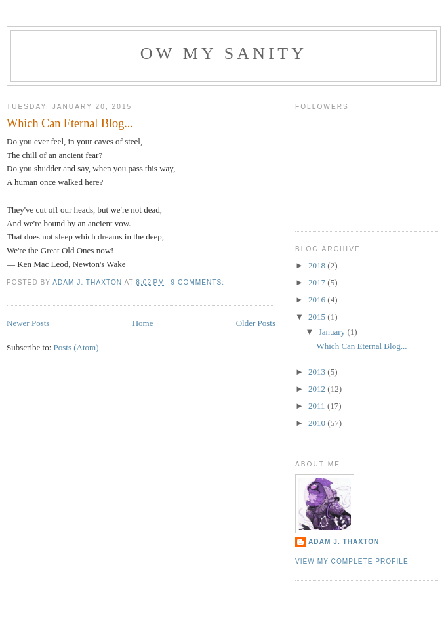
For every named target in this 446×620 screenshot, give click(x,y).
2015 (317, 316)
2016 (317, 299)
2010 (317, 423)
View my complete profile (352, 561)
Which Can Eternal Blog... (70, 123)
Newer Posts (28, 323)
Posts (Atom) (76, 347)
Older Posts (255, 323)
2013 (317, 372)
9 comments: (199, 282)
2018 (317, 265)
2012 (317, 389)
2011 (317, 406)
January (333, 332)
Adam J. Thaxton (343, 541)
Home (142, 323)
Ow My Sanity (224, 53)
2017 (317, 282)
